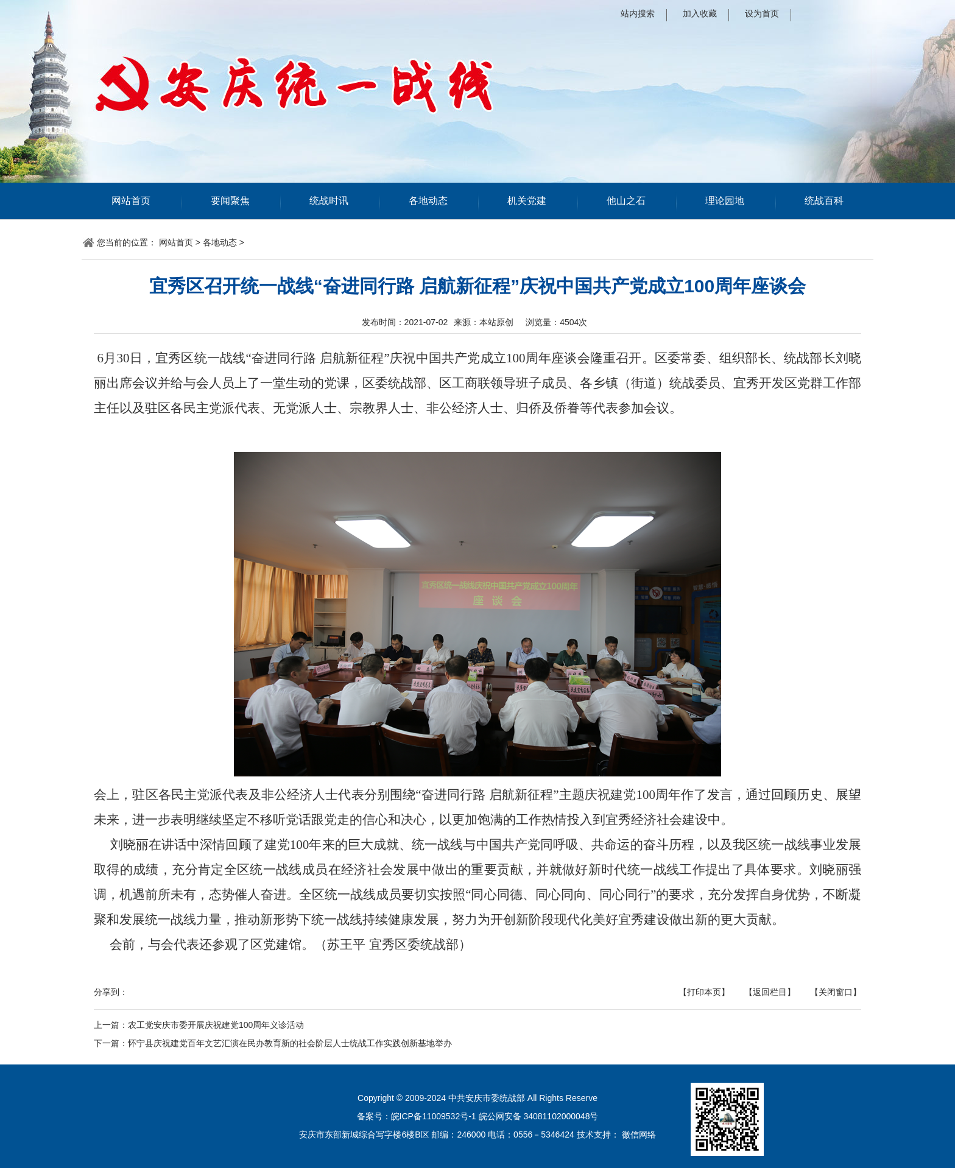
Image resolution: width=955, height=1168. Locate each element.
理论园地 (724, 200)
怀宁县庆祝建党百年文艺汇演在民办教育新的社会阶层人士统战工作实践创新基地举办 (290, 1043)
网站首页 (130, 200)
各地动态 (428, 200)
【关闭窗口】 (835, 992)
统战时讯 (328, 200)
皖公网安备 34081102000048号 (539, 1116)
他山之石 (626, 200)
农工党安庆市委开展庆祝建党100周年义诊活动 (216, 1025)
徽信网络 (639, 1134)
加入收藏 (700, 13)
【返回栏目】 (769, 992)
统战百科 (824, 200)
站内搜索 (638, 13)
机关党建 (526, 200)
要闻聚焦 (230, 200)
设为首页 (762, 13)
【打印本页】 (704, 992)
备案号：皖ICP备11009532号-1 (416, 1116)
